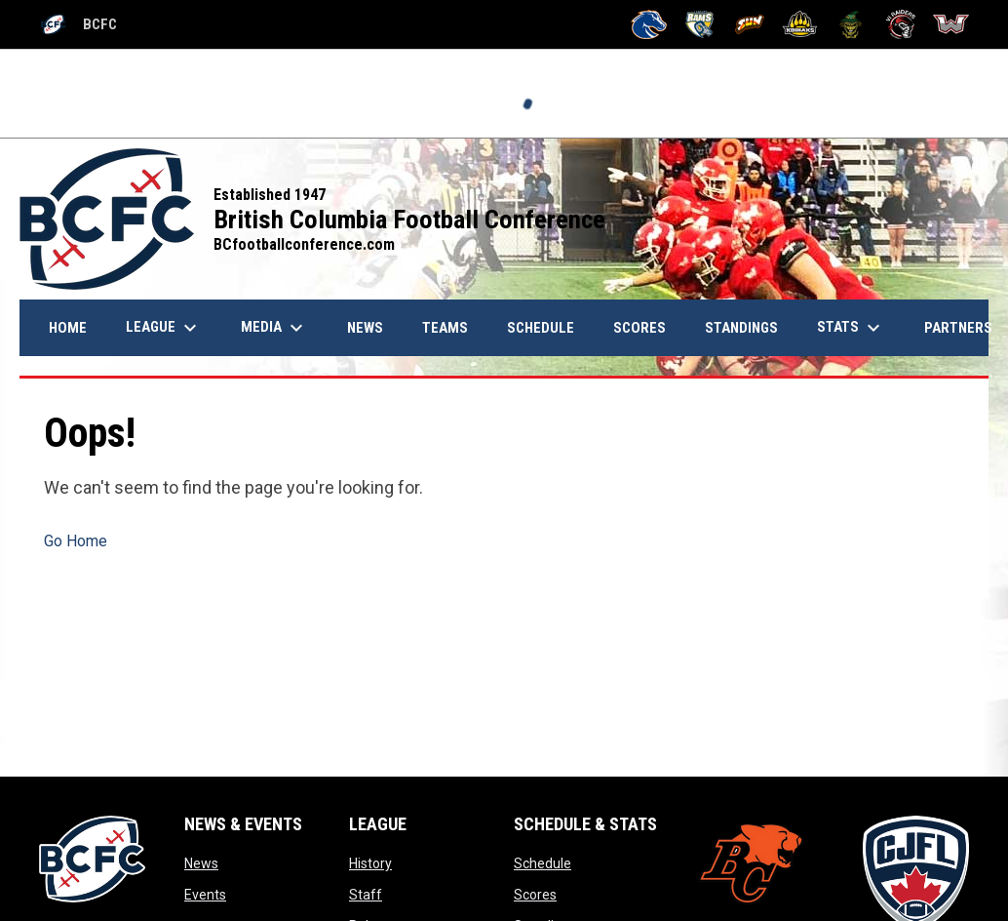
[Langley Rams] (699, 24)
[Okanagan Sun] (750, 24)
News (201, 863)
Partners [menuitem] (958, 328)
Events (205, 894)
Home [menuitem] (68, 328)
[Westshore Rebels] (951, 24)
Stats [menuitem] (851, 328)
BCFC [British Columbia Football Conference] (78, 24)
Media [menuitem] (274, 328)
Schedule (542, 863)
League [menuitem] (164, 328)
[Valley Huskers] (851, 24)
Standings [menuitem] (741, 328)
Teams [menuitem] (445, 328)
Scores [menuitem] (639, 328)
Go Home (75, 541)
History (370, 863)
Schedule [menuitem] (540, 328)
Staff (365, 894)
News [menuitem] (372, 327)
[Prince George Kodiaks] (800, 24)
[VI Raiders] (901, 24)
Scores (535, 894)
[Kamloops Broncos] (649, 24)
